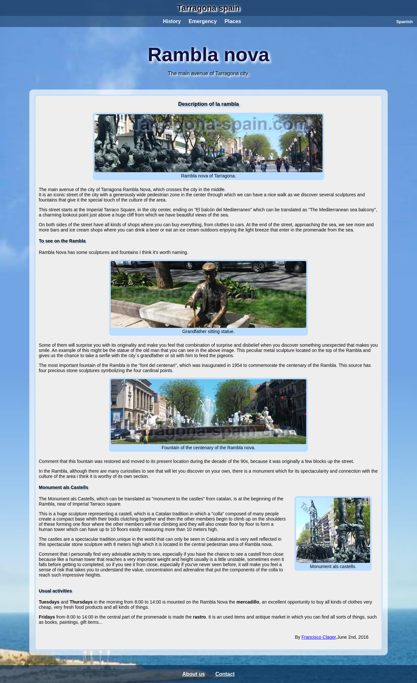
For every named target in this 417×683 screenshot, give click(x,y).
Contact (225, 674)
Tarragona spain (208, 7)
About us (193, 674)
